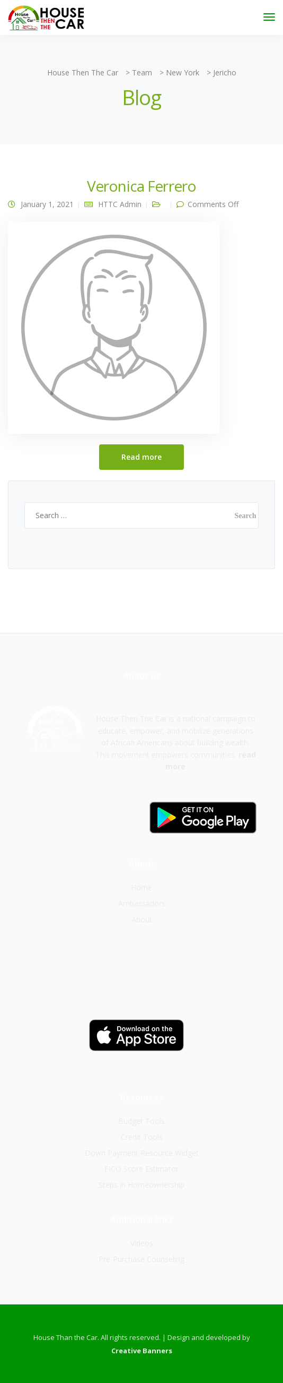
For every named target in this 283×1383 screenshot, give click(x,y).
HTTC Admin (120, 204)
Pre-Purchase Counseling (141, 1259)
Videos (141, 1243)
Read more (141, 457)
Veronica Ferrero (142, 186)
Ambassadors (141, 903)
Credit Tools (142, 1137)
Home (141, 887)
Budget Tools (141, 1121)
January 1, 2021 (47, 204)
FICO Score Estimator (141, 1169)
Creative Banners (141, 1350)
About (141, 919)
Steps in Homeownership (141, 1185)
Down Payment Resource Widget (142, 1153)
